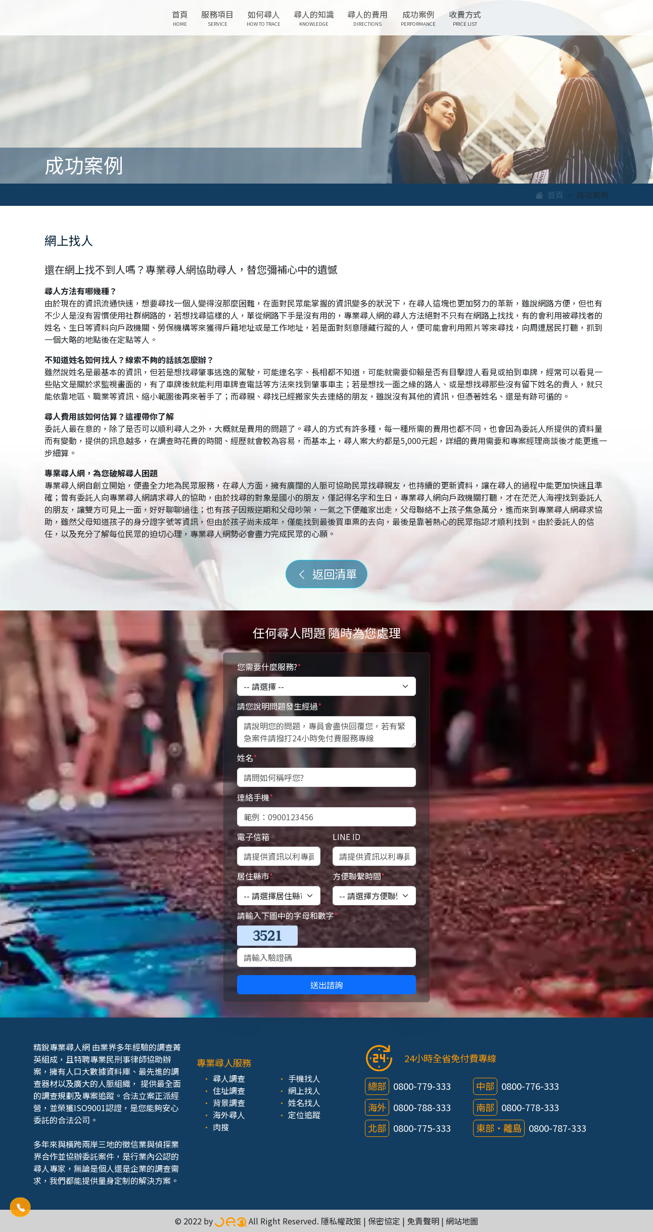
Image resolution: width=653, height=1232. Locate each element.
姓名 (247, 758)
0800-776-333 (530, 1085)
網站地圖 (462, 1221)
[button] (20, 1207)
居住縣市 (255, 876)
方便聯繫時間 (359, 876)
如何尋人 (264, 17)
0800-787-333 (557, 1127)
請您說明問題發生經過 (279, 706)
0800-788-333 (422, 1107)
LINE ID (346, 836)
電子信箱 (253, 836)
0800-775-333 (422, 1127)
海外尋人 (229, 1115)
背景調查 (229, 1102)
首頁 (180, 17)
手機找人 (304, 1078)
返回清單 (326, 573)
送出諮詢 (326, 985)
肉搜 (221, 1127)
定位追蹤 (304, 1115)
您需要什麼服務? (269, 667)
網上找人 (304, 1090)
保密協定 (384, 1221)
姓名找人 (304, 1102)
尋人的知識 (314, 17)
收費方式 (465, 17)
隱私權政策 (341, 1221)
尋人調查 (229, 1078)
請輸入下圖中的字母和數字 (287, 915)
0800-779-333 (422, 1085)
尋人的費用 (367, 17)
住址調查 (229, 1090)
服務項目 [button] (217, 17)
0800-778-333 (530, 1107)
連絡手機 (255, 797)
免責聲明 (423, 1221)
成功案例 (418, 17)
